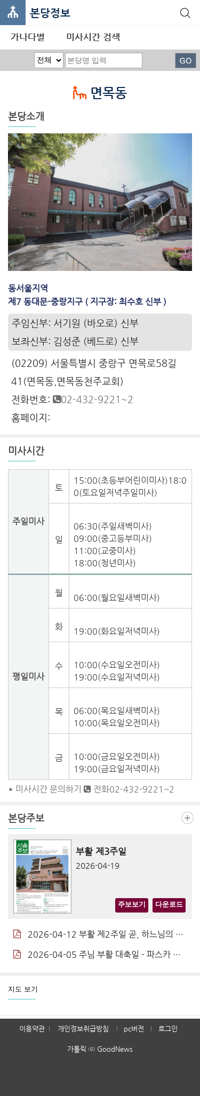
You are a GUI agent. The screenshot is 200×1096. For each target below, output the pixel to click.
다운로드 (169, 904)
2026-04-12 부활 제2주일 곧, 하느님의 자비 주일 (100, 934)
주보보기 (132, 904)
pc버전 (134, 1029)
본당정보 (50, 13)
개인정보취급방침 (83, 1029)
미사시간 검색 (93, 36)
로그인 (168, 1029)
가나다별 (28, 36)
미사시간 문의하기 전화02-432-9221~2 (94, 789)
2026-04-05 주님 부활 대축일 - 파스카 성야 (100, 954)
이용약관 (32, 1029)
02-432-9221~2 (93, 399)
